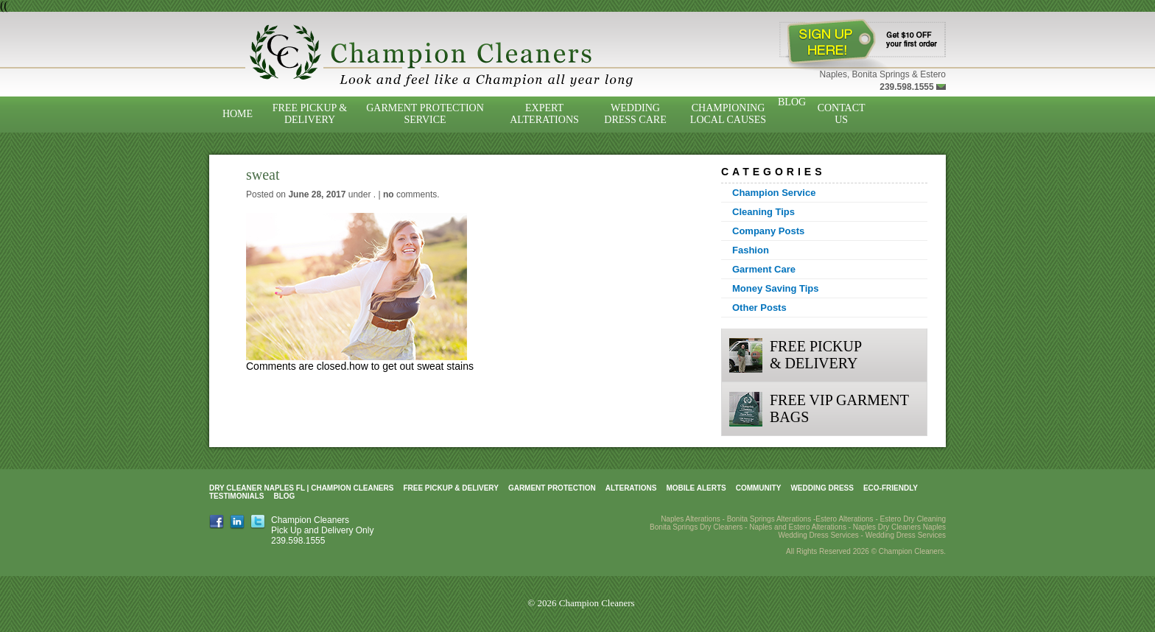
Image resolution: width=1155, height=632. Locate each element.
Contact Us (842, 113)
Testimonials (236, 496)
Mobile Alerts (696, 488)
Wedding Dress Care (635, 113)
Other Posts (759, 307)
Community (759, 488)
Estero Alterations (844, 519)
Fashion (750, 250)
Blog (792, 102)
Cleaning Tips (763, 211)
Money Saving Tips (775, 288)
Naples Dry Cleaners (887, 527)
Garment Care (764, 269)
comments (410, 194)
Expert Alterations (544, 113)
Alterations (631, 488)
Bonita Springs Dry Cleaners (696, 527)
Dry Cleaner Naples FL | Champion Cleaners (301, 488)
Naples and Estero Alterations (797, 527)
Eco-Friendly (890, 488)
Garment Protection (552, 488)
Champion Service (773, 192)
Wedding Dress (822, 488)
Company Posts (768, 230)
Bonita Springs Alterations (769, 519)
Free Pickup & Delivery (310, 113)
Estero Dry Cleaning (913, 519)
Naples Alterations (690, 519)
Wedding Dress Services (906, 535)
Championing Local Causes (728, 113)
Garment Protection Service (425, 113)
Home (237, 113)
